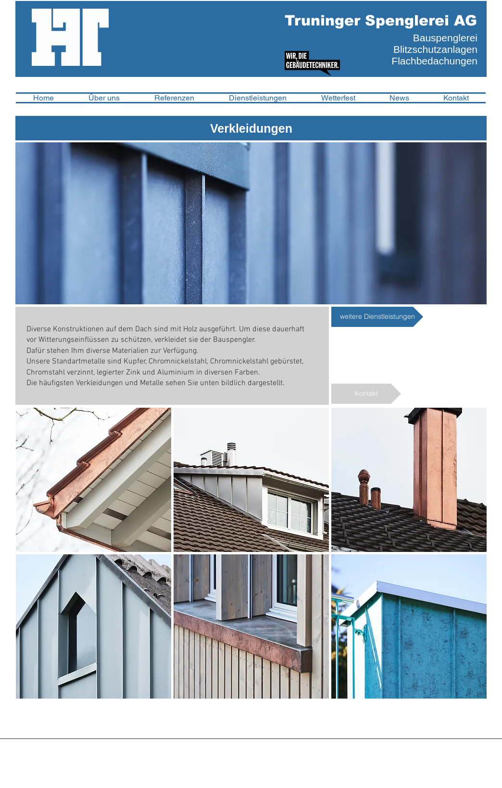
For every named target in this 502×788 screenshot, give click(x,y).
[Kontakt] (366, 394)
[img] (93, 480)
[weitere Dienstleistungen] (377, 317)
